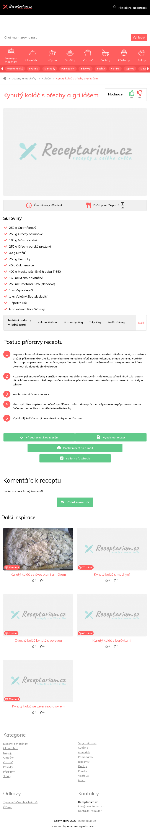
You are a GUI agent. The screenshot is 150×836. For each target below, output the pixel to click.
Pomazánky (68, 68)
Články (7, 807)
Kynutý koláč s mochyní (112, 574)
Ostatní (8, 762)
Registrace (140, 7)
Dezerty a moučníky (24, 78)
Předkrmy (9, 771)
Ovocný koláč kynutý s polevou (38, 640)
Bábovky (85, 68)
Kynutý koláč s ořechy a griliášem (77, 78)
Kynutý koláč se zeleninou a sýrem (38, 706)
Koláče (46, 78)
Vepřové (130, 68)
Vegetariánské (15, 68)
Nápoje (7, 753)
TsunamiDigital (76, 826)
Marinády (49, 68)
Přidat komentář (75, 502)
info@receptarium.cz (91, 806)
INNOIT (93, 826)
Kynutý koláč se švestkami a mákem (38, 574)
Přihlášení (122, 7)
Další (141, 322)
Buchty (101, 68)
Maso (143, 68)
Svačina (33, 68)
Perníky (115, 68)
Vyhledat (139, 37)
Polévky (8, 766)
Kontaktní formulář (89, 810)
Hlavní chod (10, 748)
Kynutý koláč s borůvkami (111, 640)
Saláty (7, 776)
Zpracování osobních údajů (20, 802)
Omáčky (8, 757)
